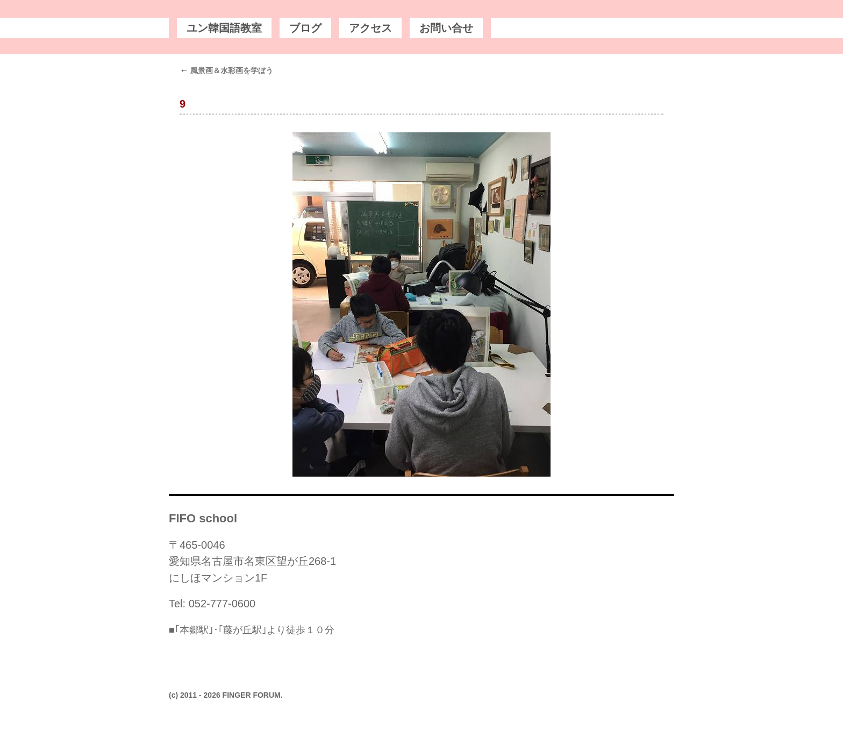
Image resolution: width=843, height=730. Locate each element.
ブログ (305, 28)
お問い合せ (446, 28)
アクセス (370, 28)
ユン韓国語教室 (224, 28)
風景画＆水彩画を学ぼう (226, 70)
